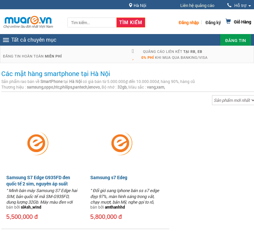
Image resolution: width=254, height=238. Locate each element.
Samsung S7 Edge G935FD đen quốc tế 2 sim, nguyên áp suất (38, 180)
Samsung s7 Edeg (108, 177)
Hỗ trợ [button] (239, 5)
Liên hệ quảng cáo (197, 5)
